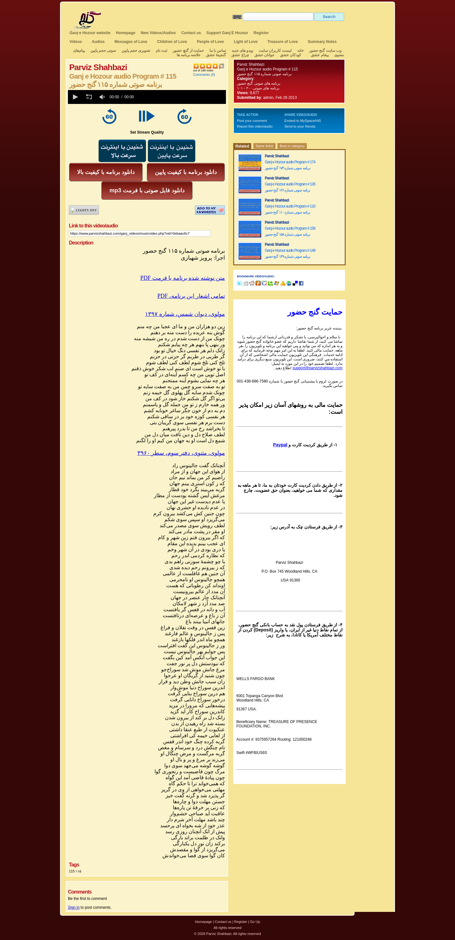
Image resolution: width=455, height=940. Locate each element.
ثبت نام (161, 50)
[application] (147, 97)
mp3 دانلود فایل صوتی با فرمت (146, 190)
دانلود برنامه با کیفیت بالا (106, 172)
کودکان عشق (290, 55)
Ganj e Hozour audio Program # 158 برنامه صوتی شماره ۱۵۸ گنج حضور (290, 231)
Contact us (191, 33)
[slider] (181, 96)
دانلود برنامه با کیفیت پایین (186, 172)
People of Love (210, 41)
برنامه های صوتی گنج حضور (258, 83)
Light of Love (246, 41)
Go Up (255, 922)
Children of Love (172, 41)
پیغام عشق (319, 55)
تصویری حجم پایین (135, 50)
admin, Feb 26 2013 (280, 97)
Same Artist (264, 146)
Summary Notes (322, 41)
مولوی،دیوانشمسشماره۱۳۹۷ (185, 314)
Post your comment (252, 121)
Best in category (292, 146)
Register (261, 33)
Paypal (280, 444)
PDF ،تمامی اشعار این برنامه (191, 296)
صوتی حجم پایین (102, 50)
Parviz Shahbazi (250, 64)
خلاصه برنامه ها (189, 55)
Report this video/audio (255, 126)
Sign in (74, 907)
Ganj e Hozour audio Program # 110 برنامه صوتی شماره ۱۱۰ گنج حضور (290, 209)
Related (242, 146)
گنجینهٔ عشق (216, 55)
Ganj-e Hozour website (90, 33)
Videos (76, 41)
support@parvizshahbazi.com (318, 368)
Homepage (125, 33)
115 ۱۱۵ (75, 871)
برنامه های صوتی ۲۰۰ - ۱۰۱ (258, 88)
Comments (201, 74)
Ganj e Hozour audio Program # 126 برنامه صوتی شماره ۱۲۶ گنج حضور (290, 187)
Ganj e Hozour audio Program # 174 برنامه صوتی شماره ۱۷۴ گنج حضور (290, 165)
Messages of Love (131, 41)
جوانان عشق (264, 55)
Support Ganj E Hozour (227, 33)
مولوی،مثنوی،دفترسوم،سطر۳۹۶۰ (181, 453)
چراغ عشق (240, 55)
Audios (98, 41)
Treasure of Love (283, 41)
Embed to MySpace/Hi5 (302, 121)
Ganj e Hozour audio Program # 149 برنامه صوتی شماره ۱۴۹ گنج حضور (290, 253)
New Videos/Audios (158, 33)
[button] (75, 97)
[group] (103, 97)
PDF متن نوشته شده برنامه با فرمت (182, 278)
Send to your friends (299, 126)
